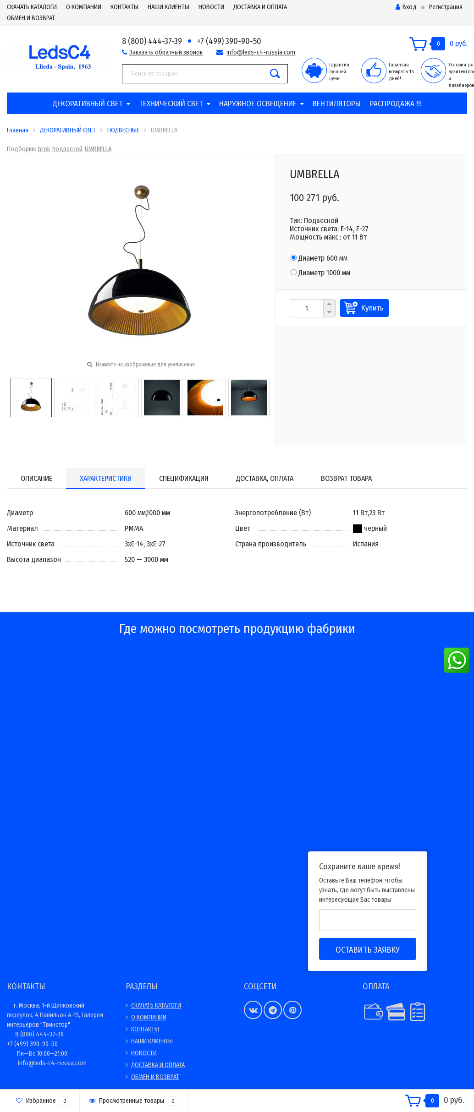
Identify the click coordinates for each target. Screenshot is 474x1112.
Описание (36, 478)
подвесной (67, 149)
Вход (406, 7)
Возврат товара (346, 478)
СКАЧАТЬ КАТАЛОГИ (32, 7)
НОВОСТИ (211, 7)
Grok (44, 149)
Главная (17, 130)
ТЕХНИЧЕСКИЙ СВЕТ (171, 104)
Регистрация (446, 7)
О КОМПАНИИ (83, 7)
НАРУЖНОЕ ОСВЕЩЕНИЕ (258, 104)
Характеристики (106, 478)
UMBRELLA (98, 149)
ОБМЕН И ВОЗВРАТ (31, 18)
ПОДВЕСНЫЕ (123, 130)
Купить (372, 308)
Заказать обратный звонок (166, 52)
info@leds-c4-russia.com (260, 52)
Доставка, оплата (264, 478)
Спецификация (184, 478)
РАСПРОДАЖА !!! (396, 104)
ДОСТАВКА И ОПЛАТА (260, 7)
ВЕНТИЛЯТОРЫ (337, 104)
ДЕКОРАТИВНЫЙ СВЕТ (88, 104)
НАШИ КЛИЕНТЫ (168, 7)
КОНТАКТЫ (124, 7)
